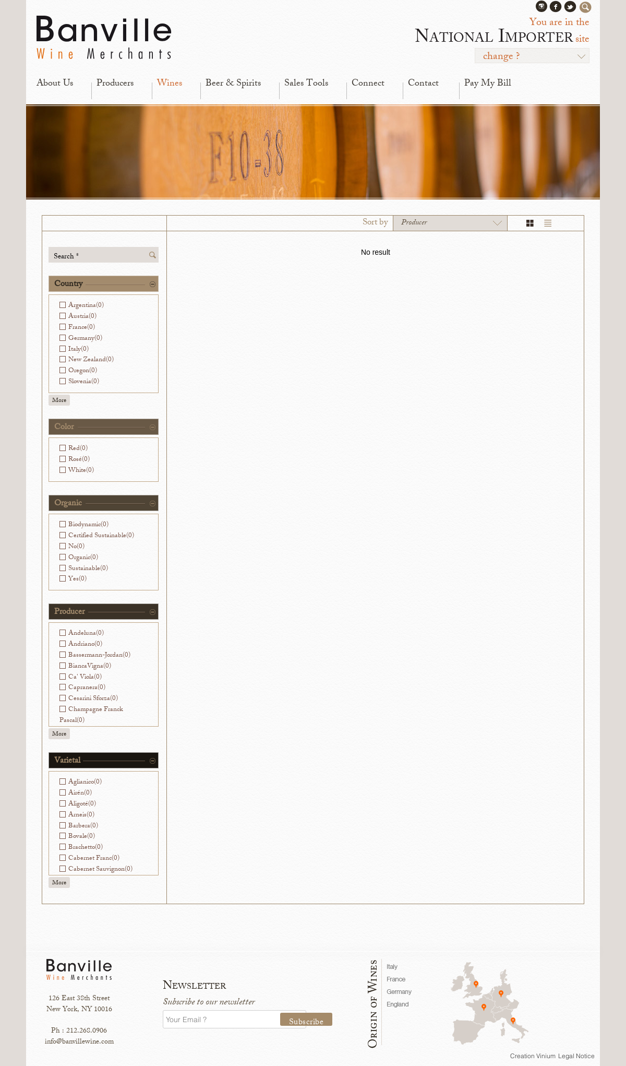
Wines (169, 84)
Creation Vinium (533, 1056)
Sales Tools (306, 84)
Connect (368, 84)
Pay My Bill (487, 84)
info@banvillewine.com (79, 1042)
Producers (115, 84)
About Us (55, 84)
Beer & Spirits (233, 84)
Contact (423, 84)
